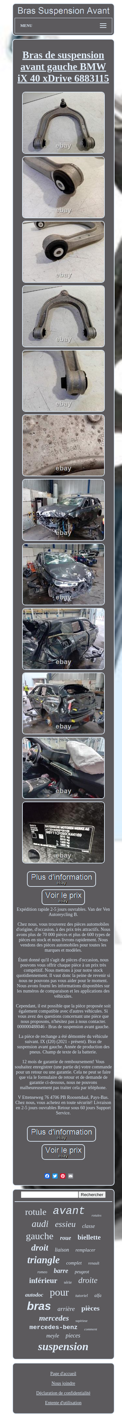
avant (69, 1211)
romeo (42, 1272)
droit (39, 1248)
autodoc (34, 1295)
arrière (66, 1308)
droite (88, 1280)
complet (74, 1262)
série (68, 1282)
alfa (98, 1295)
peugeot (82, 1271)
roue (65, 1238)
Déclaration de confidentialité (63, 1393)
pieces (73, 1335)
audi (40, 1223)
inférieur (43, 1281)
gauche (39, 1235)
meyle (52, 1336)
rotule (35, 1212)
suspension (63, 1346)
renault (93, 1263)
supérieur (81, 1321)
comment (90, 1329)
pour (59, 1292)
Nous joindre (63, 1383)
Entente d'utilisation (63, 1402)
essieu (65, 1224)
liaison (62, 1250)
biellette (89, 1237)
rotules (97, 1215)
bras (39, 1306)
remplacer (85, 1250)
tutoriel (81, 1295)
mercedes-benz (54, 1327)
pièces (90, 1308)
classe (88, 1226)
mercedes (54, 1318)
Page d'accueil (63, 1373)
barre (61, 1270)
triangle (43, 1259)
